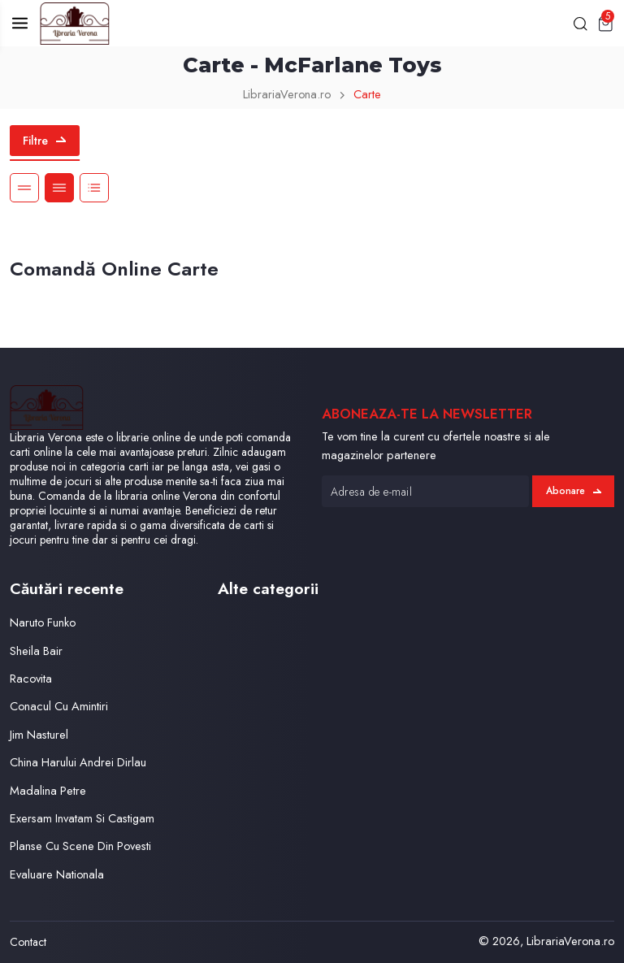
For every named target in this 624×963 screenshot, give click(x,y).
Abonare (573, 491)
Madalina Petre (48, 790)
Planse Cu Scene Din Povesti (80, 845)
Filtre (44, 140)
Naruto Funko (43, 622)
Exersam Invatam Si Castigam (82, 817)
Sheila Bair (36, 650)
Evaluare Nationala (57, 874)
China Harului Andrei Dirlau (78, 761)
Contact (28, 942)
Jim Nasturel (39, 734)
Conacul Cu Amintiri (59, 705)
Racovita (31, 678)
